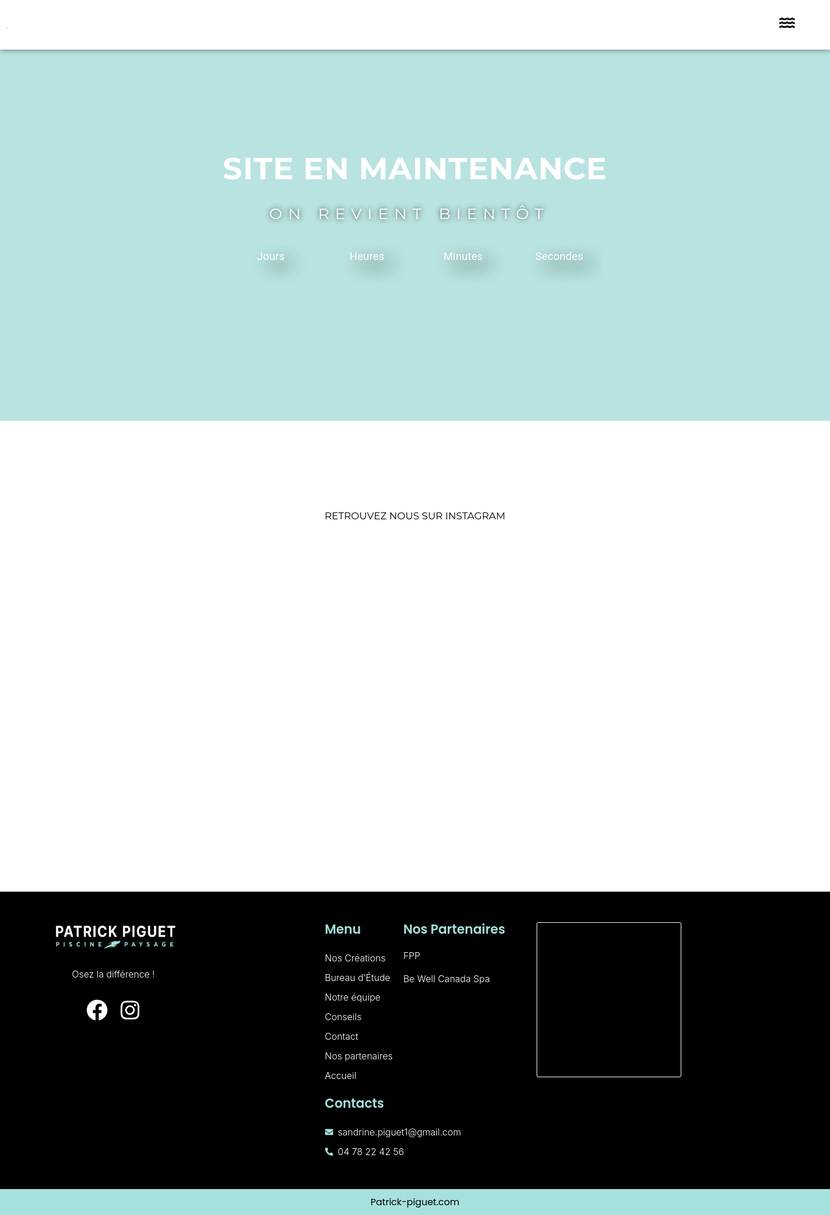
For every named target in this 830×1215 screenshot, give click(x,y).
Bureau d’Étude (358, 977)
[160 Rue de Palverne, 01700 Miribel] (609, 1000)
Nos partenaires (359, 1056)
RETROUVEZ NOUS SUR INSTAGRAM (415, 516)
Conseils (343, 1016)
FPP (412, 955)
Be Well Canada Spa (446, 978)
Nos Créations (355, 958)
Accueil (341, 1075)
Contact (342, 1036)
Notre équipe (353, 997)
